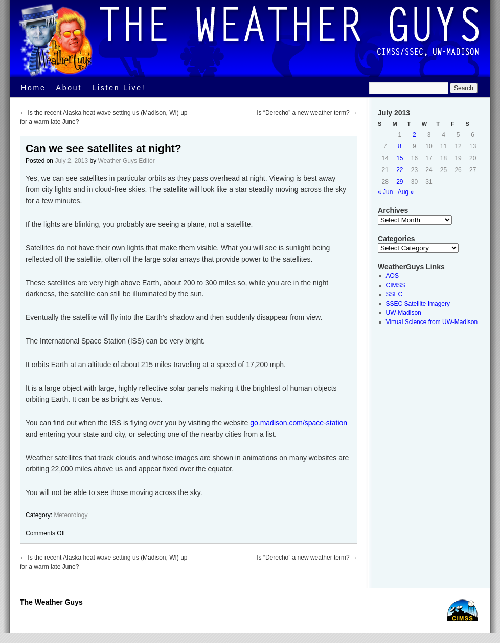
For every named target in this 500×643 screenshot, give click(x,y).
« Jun (385, 192)
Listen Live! (118, 87)
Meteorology (70, 515)
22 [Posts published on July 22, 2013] (399, 170)
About (69, 87)
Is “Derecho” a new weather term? (307, 112)
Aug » (406, 192)
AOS (392, 276)
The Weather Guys (51, 602)
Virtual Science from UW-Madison (432, 322)
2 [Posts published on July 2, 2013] (414, 134)
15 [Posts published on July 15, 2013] (399, 158)
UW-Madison (403, 312)
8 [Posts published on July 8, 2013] (400, 146)
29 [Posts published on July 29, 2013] (399, 181)
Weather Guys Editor (126, 160)
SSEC (394, 294)
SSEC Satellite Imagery (418, 303)
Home (33, 87)
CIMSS (395, 285)
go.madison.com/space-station (298, 423)
